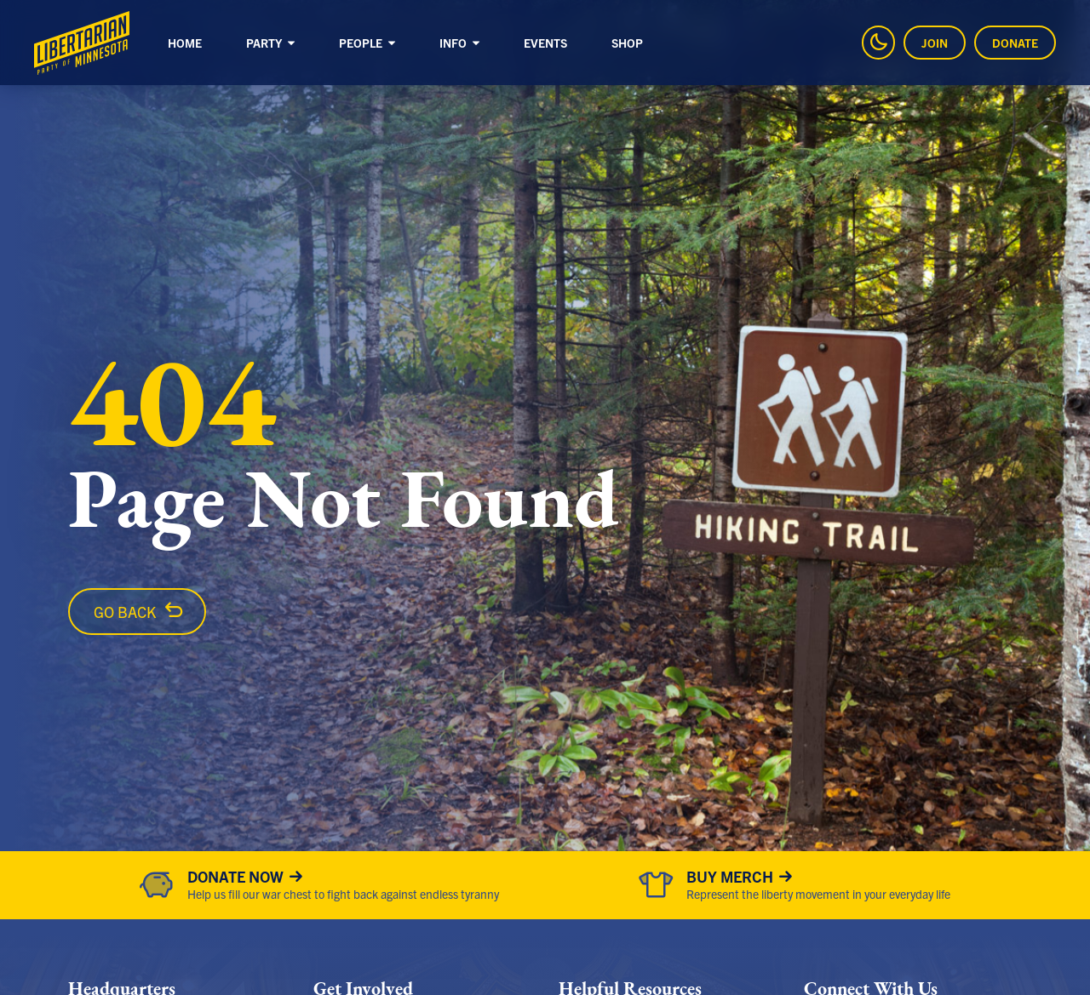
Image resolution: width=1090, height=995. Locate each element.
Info (460, 42)
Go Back (125, 611)
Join (934, 42)
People (368, 42)
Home (185, 42)
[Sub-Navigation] (291, 44)
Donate (1015, 42)
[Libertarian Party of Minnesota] (81, 42)
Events (545, 42)
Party (271, 42)
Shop (627, 42)
